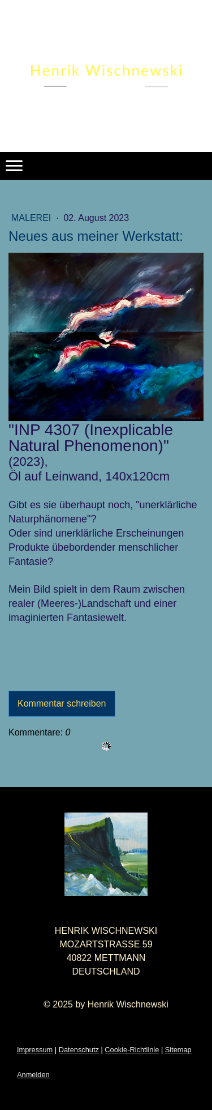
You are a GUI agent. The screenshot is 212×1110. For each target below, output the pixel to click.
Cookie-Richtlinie (132, 1049)
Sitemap (178, 1049)
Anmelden (33, 1074)
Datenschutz (79, 1049)
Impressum (35, 1049)
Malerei (32, 218)
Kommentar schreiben (62, 703)
